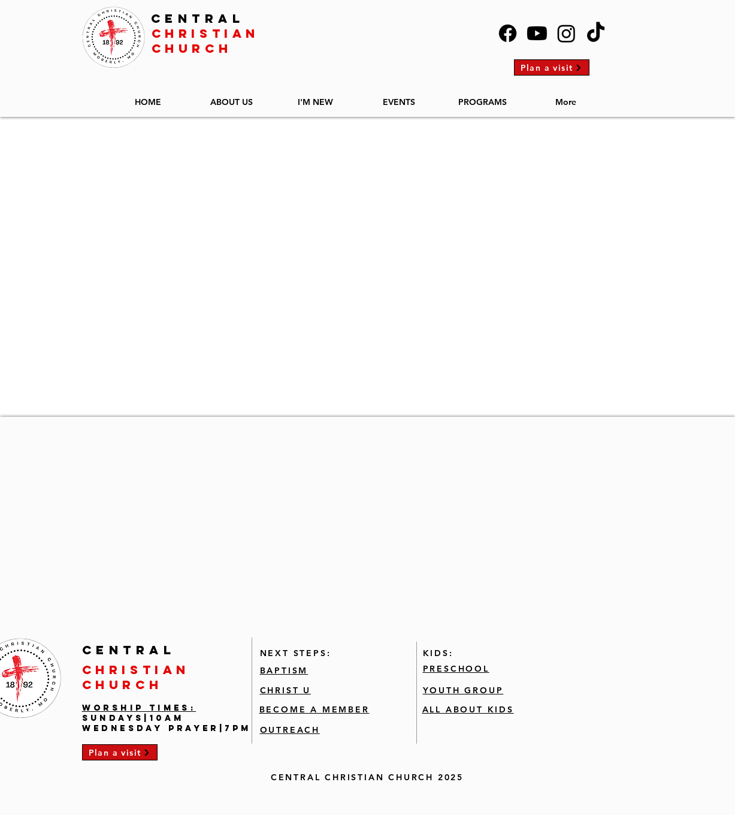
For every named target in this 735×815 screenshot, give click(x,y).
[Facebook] (507, 33)
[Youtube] (537, 33)
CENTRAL (198, 18)
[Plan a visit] (551, 67)
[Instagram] (566, 33)
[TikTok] (595, 33)
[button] (232, 97)
